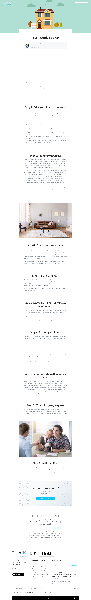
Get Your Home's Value (34, 574)
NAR (31, 111)
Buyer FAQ (32, 576)
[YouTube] (15, 568)
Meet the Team (33, 572)
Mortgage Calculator (45, 574)
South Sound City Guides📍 (25, 4)
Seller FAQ (32, 578)
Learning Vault (43, 566)
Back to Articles (28, 31)
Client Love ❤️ (41, 4)
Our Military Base (55, 4)
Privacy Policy (43, 570)
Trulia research (37, 117)
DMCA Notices (44, 572)
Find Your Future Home (34, 564)
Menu (69, 4)
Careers (42, 578)
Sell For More (32, 568)
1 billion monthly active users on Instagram (42, 351)
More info (60, 598)
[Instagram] (17, 568)
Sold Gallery (43, 576)
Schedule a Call (44, 568)
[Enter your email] (42, 528)
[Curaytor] (18, 575)
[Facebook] (12, 568)
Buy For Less (32, 566)
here (48, 130)
